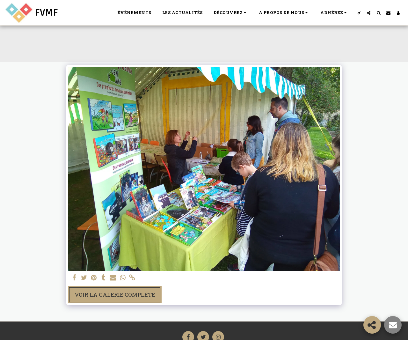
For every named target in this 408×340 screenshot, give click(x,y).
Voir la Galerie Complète (115, 294)
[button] (230, 12)
